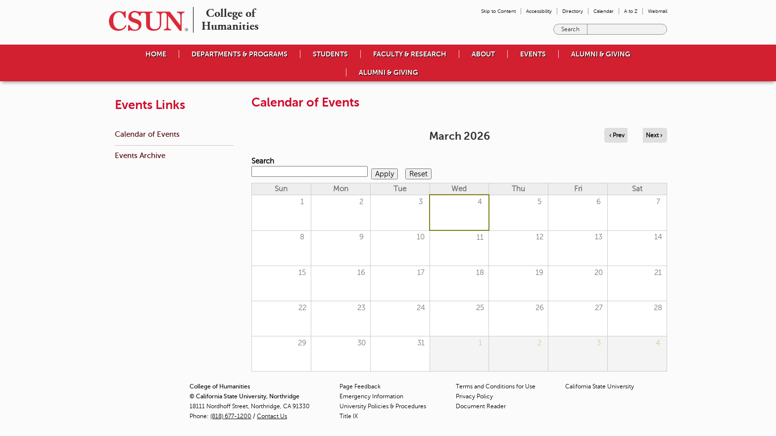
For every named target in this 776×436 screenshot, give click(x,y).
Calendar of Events (147, 134)
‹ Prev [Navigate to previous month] (617, 135)
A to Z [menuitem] (630, 11)
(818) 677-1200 (230, 416)
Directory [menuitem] (572, 11)
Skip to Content (498, 11)
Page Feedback (360, 386)
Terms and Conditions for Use (495, 386)
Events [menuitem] (533, 54)
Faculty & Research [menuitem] (409, 54)
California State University (599, 386)
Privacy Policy (474, 396)
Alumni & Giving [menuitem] (600, 54)
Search (262, 161)
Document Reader (481, 406)
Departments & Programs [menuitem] (240, 54)
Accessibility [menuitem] (539, 11)
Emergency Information (371, 396)
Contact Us (272, 416)
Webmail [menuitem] (657, 11)
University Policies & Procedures (383, 406)
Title (349, 416)
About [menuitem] (483, 54)
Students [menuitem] (330, 54)
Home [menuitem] (156, 54)
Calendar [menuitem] (603, 11)
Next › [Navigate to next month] (654, 135)
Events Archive (140, 155)
